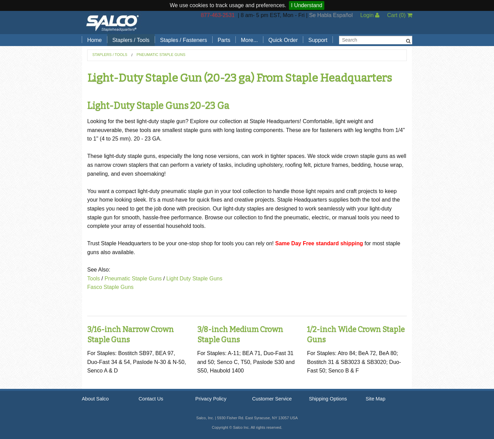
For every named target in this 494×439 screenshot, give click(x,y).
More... (249, 40)
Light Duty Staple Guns (194, 278)
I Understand (306, 5)
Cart (399, 15)
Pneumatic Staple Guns (161, 55)
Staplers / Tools (131, 40)
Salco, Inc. (112, 22)
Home (94, 40)
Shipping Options (328, 398)
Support (317, 40)
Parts (224, 40)
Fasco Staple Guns (110, 287)
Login (370, 15)
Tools (93, 278)
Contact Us (151, 398)
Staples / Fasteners (183, 40)
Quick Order (283, 40)
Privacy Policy (210, 398)
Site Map (375, 398)
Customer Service (272, 398)
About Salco (95, 398)
